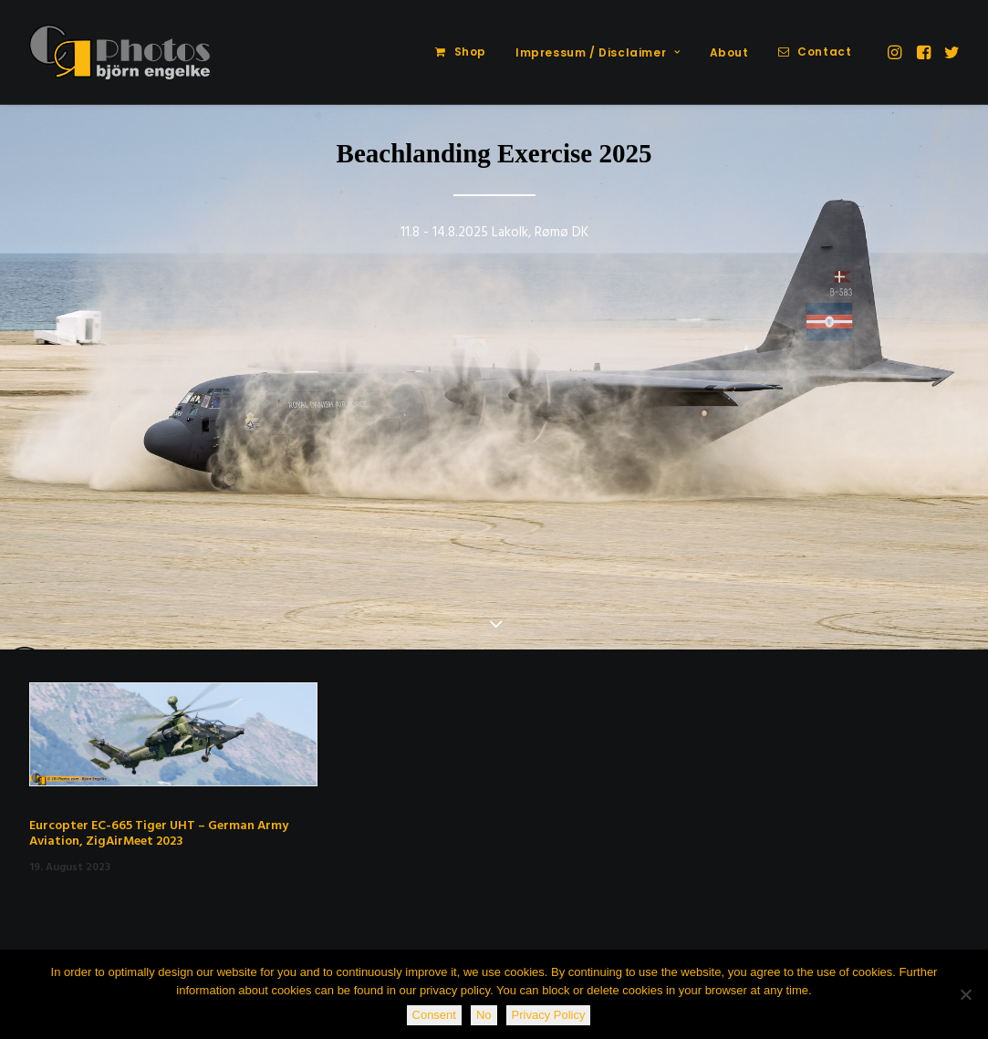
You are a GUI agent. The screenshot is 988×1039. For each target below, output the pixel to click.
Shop (470, 51)
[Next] (946, 378)
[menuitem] (460, 52)
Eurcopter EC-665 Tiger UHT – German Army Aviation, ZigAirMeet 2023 (158, 834)
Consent (434, 1015)
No (484, 1015)
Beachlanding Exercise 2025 (494, 153)
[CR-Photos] (120, 52)
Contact (824, 51)
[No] (965, 994)
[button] (896, 52)
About (729, 52)
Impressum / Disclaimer (598, 52)
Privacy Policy (549, 1015)
